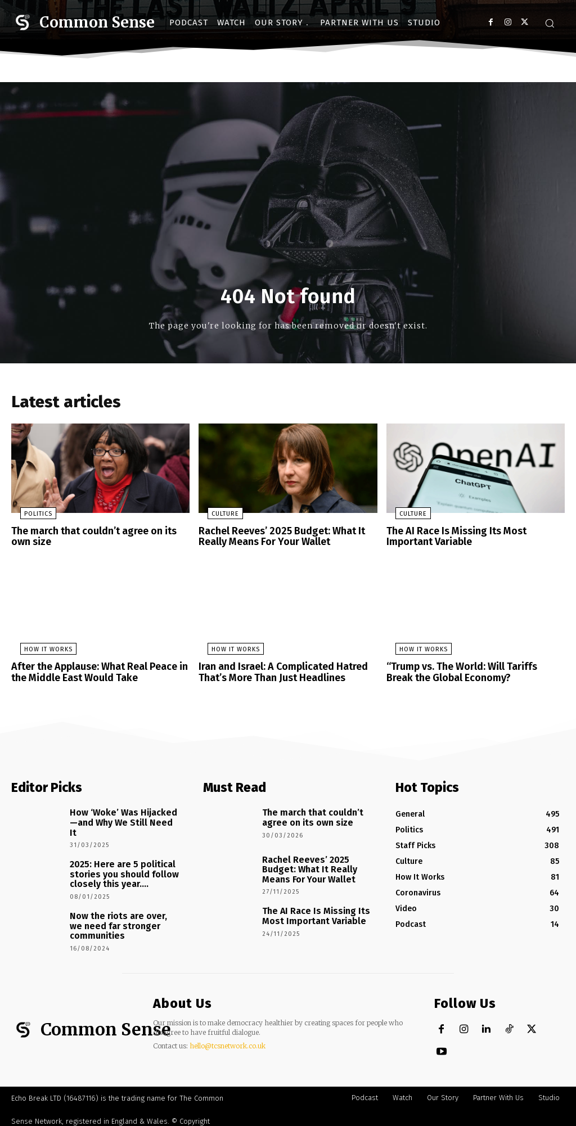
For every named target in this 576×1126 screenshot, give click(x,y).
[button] (549, 23)
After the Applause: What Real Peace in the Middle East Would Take (94, 672)
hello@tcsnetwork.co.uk (228, 1039)
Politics (29, 517)
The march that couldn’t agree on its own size (99, 539)
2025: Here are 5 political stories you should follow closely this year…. (118, 866)
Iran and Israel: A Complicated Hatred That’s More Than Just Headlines (278, 672)
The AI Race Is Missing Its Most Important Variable (453, 539)
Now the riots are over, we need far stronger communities (119, 913)
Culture (216, 517)
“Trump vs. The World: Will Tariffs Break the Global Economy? (470, 672)
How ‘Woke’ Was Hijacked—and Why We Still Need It (121, 815)
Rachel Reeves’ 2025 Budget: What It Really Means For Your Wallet (276, 539)
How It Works (39, 650)
